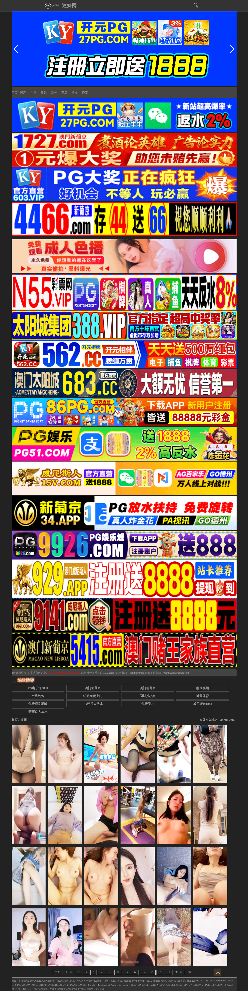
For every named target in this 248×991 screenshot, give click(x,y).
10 (101, 972)
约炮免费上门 (92, 696)
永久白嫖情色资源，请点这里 (64, 672)
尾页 (190, 972)
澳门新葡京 (93, 688)
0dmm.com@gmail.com (176, 672)
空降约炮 (37, 696)
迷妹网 (69, 5)
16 (152, 972)
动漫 (75, 92)
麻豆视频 (202, 688)
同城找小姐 (148, 696)
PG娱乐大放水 (93, 704)
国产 (23, 92)
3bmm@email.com (140, 672)
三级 (64, 92)
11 (110, 972)
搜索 (85, 92)
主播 (33, 92)
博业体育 (202, 696)
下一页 (178, 972)
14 (135, 972)
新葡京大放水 (37, 712)
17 (160, 972)
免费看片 (147, 704)
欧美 (54, 92)
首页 (15, 92)
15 (143, 972)
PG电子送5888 (38, 688)
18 (169, 972)
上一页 (68, 972)
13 (126, 972)
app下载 (52, 5)
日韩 (44, 92)
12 (118, 972)
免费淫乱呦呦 (37, 704)
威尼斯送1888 (202, 704)
